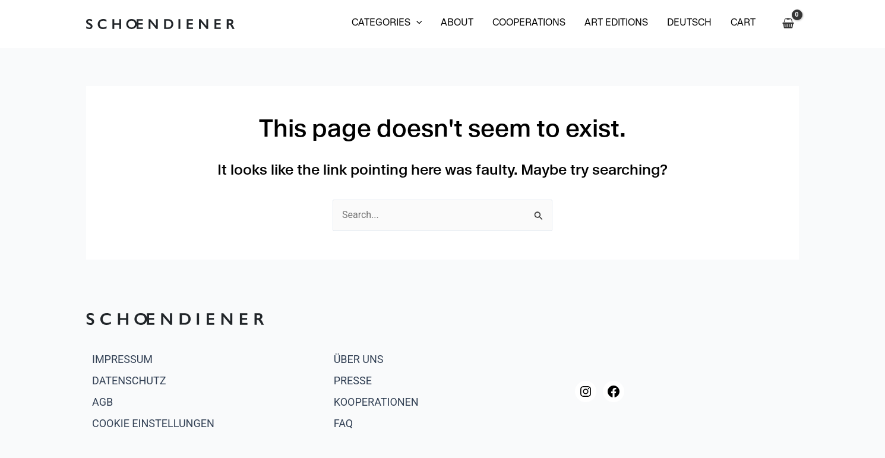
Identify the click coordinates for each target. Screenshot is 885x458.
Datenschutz (129, 380)
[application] (416, 24)
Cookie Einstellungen (153, 423)
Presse (353, 380)
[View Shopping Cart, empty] (788, 23)
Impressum (122, 359)
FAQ (343, 423)
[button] (387, 24)
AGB (102, 402)
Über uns (359, 359)
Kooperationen (376, 402)
